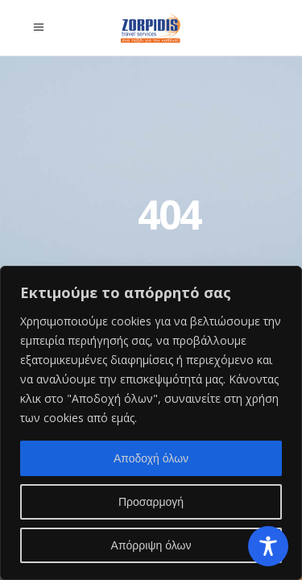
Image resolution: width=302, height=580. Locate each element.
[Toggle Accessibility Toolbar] (268, 546)
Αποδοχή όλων (151, 458)
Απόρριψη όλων (151, 545)
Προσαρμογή (151, 502)
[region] (151, 423)
